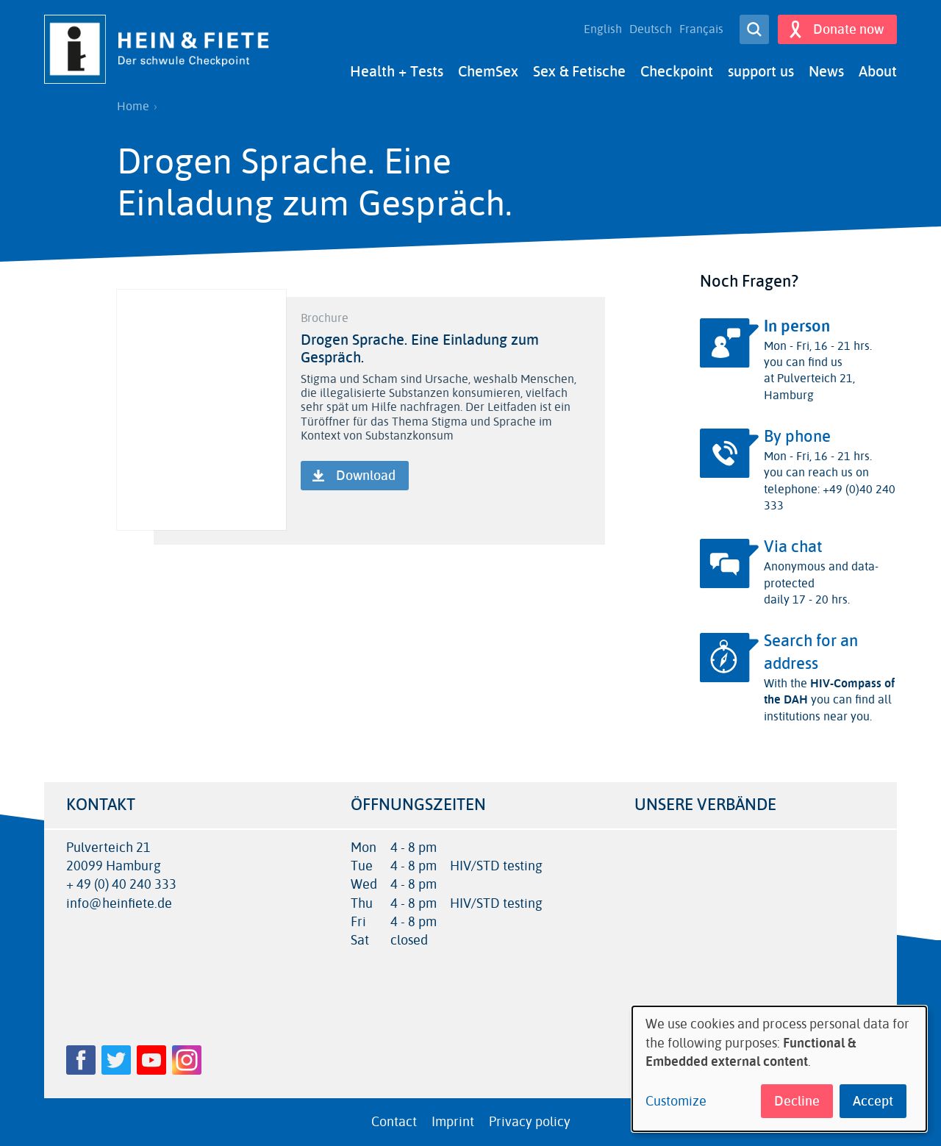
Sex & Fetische (579, 71)
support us (761, 71)
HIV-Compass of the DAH (829, 691)
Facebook (81, 1060)
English (603, 29)
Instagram (186, 1060)
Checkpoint (676, 71)
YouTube (151, 1060)
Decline (797, 1101)
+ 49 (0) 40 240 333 (121, 884)
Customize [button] (675, 1101)
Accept (873, 1101)
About (878, 71)
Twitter (116, 1060)
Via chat (793, 547)
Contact (394, 1121)
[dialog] (779, 1068)
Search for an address (811, 652)
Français (701, 29)
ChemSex (488, 71)
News (826, 71)
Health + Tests (396, 71)
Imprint (453, 1121)
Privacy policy (529, 1121)
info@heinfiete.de (119, 904)
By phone (797, 436)
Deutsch (650, 29)
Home (133, 107)
